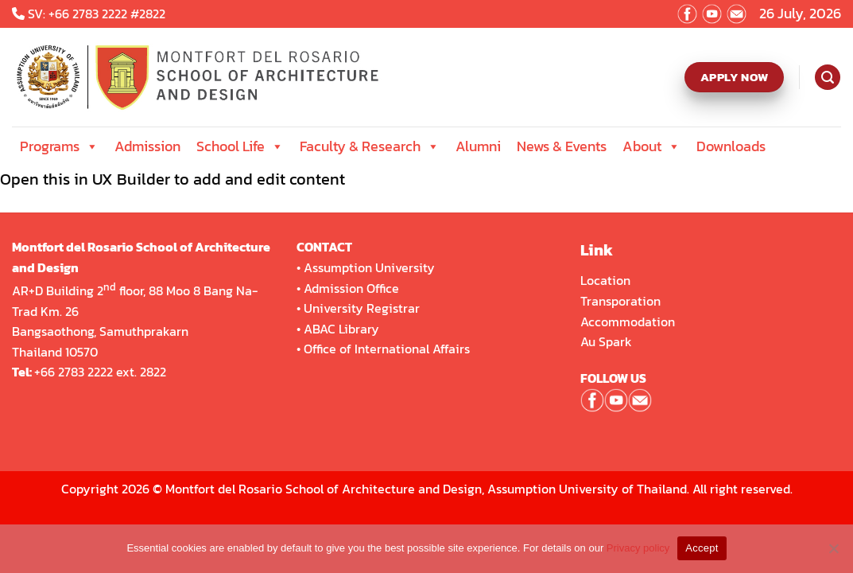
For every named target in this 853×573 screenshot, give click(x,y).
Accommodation (629, 321)
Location (605, 280)
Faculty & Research (370, 146)
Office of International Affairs (387, 348)
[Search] (827, 77)
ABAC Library (341, 328)
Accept (701, 548)
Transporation (622, 300)
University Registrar (362, 308)
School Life (240, 146)
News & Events (562, 146)
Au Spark (606, 341)
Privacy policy (638, 548)
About (651, 146)
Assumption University (369, 267)
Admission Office (351, 288)
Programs (59, 146)
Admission (147, 146)
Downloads (731, 146)
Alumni (478, 146)
